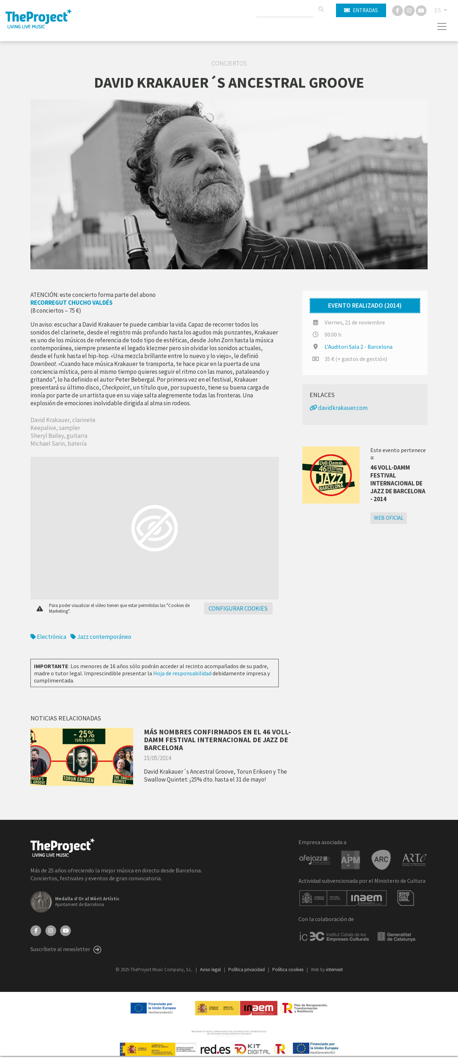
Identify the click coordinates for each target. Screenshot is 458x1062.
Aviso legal (211, 969)
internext (334, 969)
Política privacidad (247, 969)
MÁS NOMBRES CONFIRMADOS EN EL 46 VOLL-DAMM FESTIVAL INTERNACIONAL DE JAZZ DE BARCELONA (217, 739)
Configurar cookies (238, 608)
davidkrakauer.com (338, 408)
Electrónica (48, 637)
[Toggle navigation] (442, 26)
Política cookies (288, 969)
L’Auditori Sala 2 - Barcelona (359, 346)
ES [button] (438, 10)
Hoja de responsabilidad (182, 673)
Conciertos (229, 63)
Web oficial (389, 517)
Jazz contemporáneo (100, 637)
